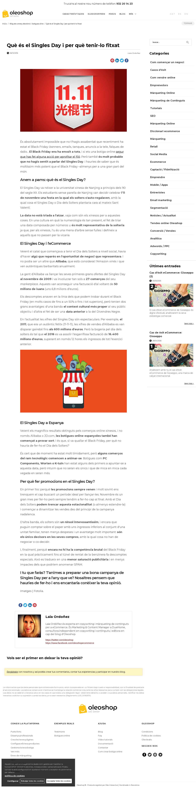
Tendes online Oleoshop (166, 223)
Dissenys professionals (22, 735)
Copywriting (158, 253)
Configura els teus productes (25, 743)
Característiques (73, 14)
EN (186, 14)
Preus (112, 14)
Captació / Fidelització (164, 169)
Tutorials (156, 108)
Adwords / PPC (160, 246)
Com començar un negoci (167, 62)
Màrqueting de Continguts (167, 100)
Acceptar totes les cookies (59, 781)
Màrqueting (157, 138)
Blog (123, 14)
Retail (154, 146)
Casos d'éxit (158, 70)
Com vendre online (162, 77)
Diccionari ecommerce (165, 131)
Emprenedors (159, 85)
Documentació (105, 743)
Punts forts (16, 731)
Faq (100, 735)
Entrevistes (157, 192)
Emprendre (157, 177)
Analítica (156, 238)
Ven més (15, 751)
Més (131, 14)
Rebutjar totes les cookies (32, 781)
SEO (153, 115)
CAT (172, 14)
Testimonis (59, 731)
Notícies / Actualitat (163, 215)
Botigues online (62, 735)
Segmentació (159, 207)
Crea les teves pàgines (22, 739)
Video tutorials (105, 739)
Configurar (12, 781)
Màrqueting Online (162, 92)
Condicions (147, 731)
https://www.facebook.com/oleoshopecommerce (69, 643)
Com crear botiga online (110, 751)
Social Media (158, 154)
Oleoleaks (147, 739)
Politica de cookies (151, 735)
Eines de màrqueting (21, 755)
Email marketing (161, 200)
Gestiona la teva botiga (22, 747)
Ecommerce (158, 161)
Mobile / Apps (159, 184)
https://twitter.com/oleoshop (59, 640)
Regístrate (12, 671)
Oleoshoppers (96, 14)
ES (180, 14)
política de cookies (15, 776)
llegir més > (189, 323)
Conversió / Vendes (162, 230)
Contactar (103, 747)
